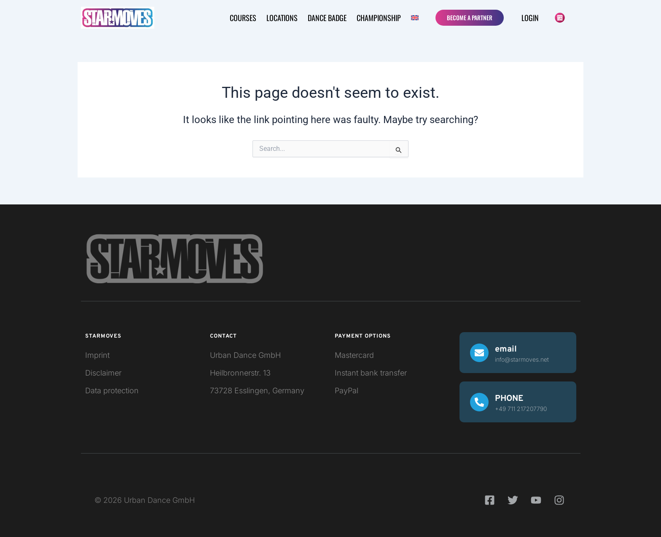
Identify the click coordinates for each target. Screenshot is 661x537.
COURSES (243, 17)
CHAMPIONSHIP (379, 17)
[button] (416, 18)
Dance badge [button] (327, 17)
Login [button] (530, 17)
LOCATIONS (282, 17)
